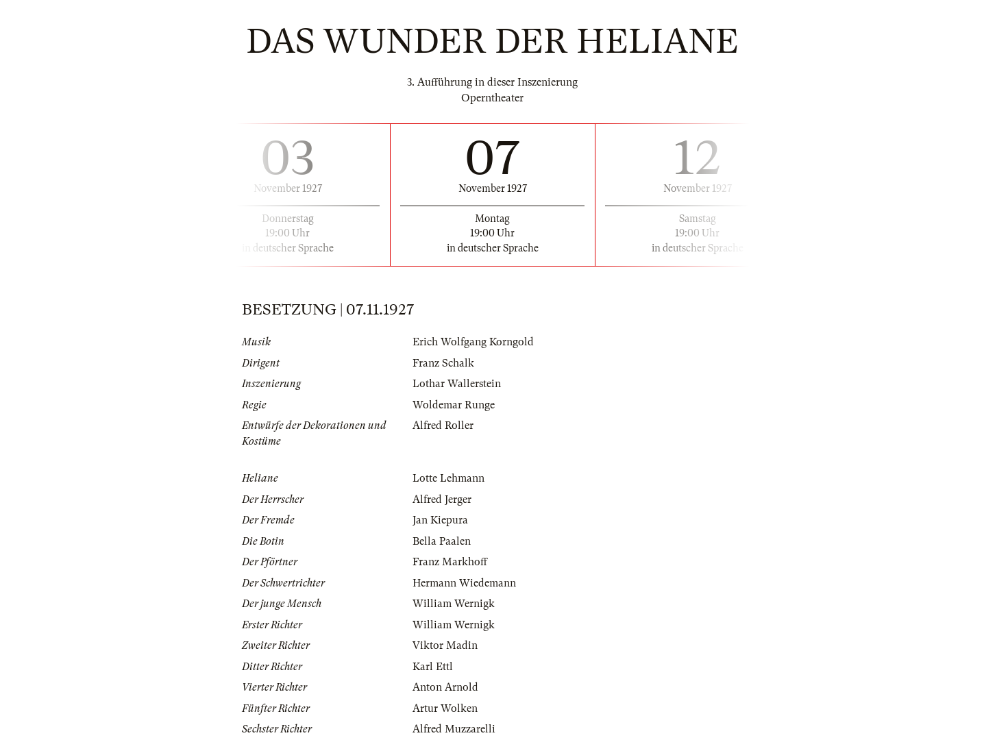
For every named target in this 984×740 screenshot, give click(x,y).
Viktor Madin (445, 645)
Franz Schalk (443, 363)
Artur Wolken (445, 708)
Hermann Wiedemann (464, 583)
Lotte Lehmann (448, 478)
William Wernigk (454, 603)
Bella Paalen (442, 541)
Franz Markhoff (450, 562)
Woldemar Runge (454, 405)
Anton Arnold (445, 687)
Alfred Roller (443, 425)
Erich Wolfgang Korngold (473, 342)
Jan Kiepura (440, 520)
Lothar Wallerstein (457, 384)
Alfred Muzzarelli (454, 729)
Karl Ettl (433, 667)
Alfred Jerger (442, 499)
